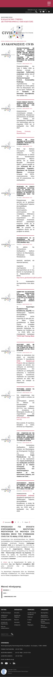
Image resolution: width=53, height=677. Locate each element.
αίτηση (5, 562)
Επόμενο (29, 522)
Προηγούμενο (7, 522)
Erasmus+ (6, 590)
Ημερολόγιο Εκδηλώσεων (44, 616)
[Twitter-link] (46, 12)
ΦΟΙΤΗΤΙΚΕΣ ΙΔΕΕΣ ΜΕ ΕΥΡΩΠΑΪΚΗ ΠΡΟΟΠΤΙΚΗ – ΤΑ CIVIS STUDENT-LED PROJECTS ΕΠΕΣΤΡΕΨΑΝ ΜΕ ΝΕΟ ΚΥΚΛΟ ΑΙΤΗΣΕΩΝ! (25, 347)
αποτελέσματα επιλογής (25, 495)
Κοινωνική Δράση (6, 620)
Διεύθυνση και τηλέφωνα (32, 613)
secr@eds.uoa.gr (9, 659)
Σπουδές (16, 613)
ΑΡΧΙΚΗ (2, 41)
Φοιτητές (17, 622)
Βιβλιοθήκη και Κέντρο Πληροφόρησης (45, 621)
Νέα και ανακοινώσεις (5, 627)
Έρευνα (16, 620)
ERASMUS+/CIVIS (9, 41)
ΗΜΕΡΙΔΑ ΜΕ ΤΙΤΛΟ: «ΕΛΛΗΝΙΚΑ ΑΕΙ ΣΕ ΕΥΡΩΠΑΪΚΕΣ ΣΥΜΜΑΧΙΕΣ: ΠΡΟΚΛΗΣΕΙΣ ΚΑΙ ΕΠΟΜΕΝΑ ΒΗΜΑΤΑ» (25, 142)
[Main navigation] (49, 3)
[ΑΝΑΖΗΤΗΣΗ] (31, 12)
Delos (29, 622)
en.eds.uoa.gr (42, 10)
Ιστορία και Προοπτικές (4, 623)
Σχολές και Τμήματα (17, 616)
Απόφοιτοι (17, 625)
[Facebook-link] (40, 12)
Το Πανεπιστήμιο (6, 613)
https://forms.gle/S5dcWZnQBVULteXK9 (29, 278)
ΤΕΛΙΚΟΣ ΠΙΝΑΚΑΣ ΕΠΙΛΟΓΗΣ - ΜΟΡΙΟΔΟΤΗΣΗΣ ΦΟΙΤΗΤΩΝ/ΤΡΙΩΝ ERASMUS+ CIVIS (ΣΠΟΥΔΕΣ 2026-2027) (25, 104)
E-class (30, 620)
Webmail (30, 617)
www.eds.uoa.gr (32, 10)
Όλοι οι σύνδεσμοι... (44, 626)
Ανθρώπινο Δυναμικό (4, 616)
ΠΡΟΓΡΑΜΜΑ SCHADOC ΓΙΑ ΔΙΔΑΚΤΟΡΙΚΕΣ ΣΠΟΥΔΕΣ (25, 389)
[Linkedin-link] (49, 12)
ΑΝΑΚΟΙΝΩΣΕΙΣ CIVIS (21, 41)
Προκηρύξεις (44, 613)
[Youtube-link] (43, 12)
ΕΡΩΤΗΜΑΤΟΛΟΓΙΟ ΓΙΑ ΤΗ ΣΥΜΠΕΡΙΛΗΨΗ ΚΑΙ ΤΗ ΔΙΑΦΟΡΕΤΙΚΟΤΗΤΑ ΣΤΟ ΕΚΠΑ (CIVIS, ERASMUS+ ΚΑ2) (25, 240)
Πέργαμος (30, 625)
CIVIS (15, 41)
